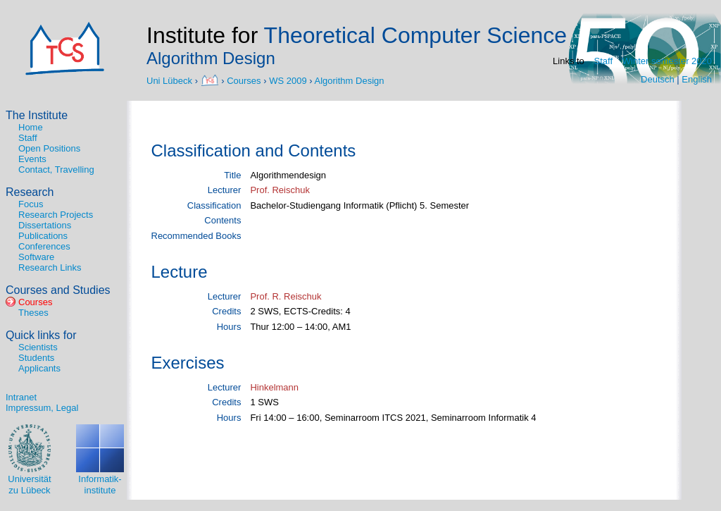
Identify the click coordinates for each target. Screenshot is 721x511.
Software (36, 257)
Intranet (21, 397)
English (697, 79)
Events (32, 159)
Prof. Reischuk (280, 190)
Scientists (38, 347)
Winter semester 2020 (667, 61)
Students (36, 357)
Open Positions (49, 148)
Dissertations (44, 225)
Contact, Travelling (56, 169)
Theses (33, 312)
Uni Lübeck (170, 80)
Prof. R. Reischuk (285, 296)
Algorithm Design (349, 80)
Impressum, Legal (42, 407)
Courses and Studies (58, 290)
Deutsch (658, 79)
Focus (30, 204)
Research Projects (55, 214)
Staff (603, 61)
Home (30, 127)
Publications (43, 235)
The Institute (37, 115)
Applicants (39, 368)
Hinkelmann (274, 387)
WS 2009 (287, 80)
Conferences (44, 246)
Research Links (50, 267)
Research (30, 192)
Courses (244, 80)
